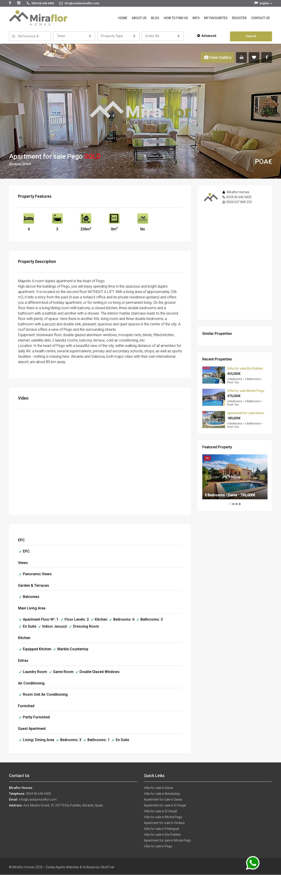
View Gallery (218, 57)
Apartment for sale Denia (245, 413)
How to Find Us (176, 18)
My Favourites (215, 18)
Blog (155, 18)
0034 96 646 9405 (239, 197)
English (263, 3)
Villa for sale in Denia (158, 788)
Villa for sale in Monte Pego (163, 817)
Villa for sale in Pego (158, 846)
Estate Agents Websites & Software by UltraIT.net (80, 867)
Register (239, 18)
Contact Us (260, 18)
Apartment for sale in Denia (163, 799)
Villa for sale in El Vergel (160, 811)
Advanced (206, 36)
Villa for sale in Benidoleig (162, 793)
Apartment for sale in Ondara (164, 823)
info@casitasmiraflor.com (38, 799)
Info (196, 18)
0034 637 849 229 (239, 202)
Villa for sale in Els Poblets (162, 834)
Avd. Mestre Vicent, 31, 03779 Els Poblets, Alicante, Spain (63, 805)
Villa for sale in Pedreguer (161, 829)
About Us (139, 18)
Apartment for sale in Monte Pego (167, 840)
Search (251, 36)
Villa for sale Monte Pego (245, 391)
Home (122, 18)
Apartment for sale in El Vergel (165, 805)
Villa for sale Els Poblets (245, 368)
